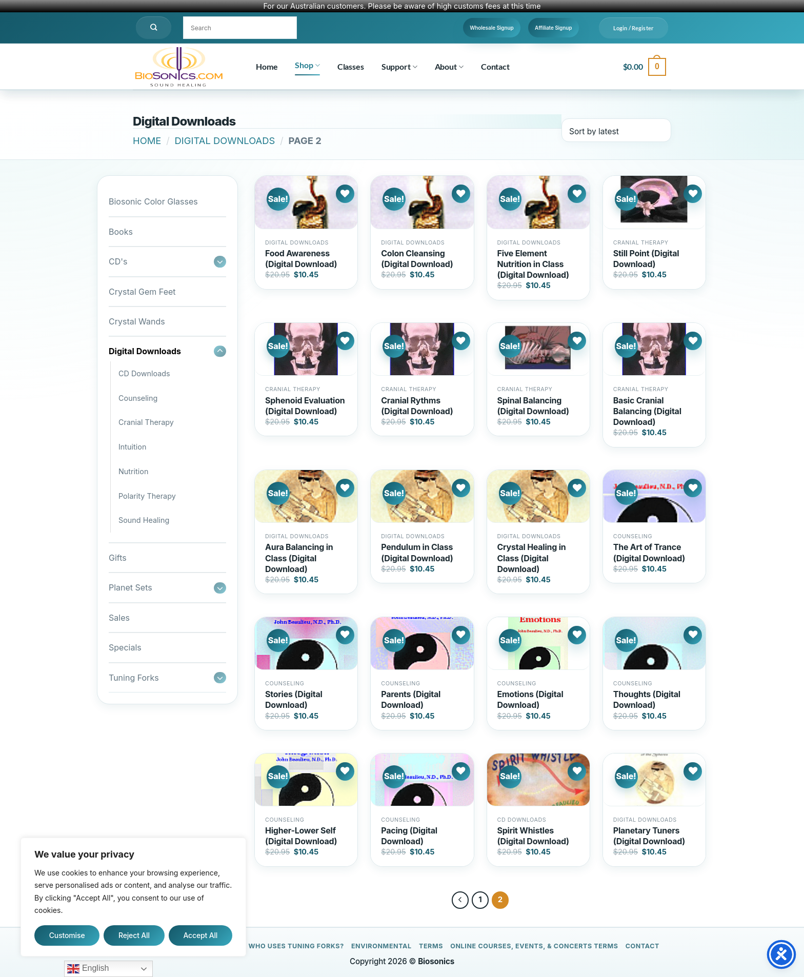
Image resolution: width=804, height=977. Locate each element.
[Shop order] (616, 130)
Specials (125, 647)
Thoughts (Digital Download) (646, 699)
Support (399, 67)
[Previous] (460, 900)
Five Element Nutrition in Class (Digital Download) (533, 264)
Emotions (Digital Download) (530, 699)
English (88, 969)
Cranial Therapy (146, 422)
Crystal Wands (137, 321)
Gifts (118, 558)
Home (266, 66)
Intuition (132, 446)
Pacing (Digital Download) (409, 835)
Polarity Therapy (147, 496)
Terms (431, 946)
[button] (633, 27)
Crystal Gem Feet (142, 292)
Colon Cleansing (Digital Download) (417, 258)
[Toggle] (220, 261)
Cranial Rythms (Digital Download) (417, 405)
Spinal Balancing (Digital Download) (533, 405)
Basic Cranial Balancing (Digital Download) (647, 411)
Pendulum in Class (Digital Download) (417, 552)
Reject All (134, 935)
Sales (119, 618)
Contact (495, 66)
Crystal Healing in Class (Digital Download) (531, 558)
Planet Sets (130, 587)
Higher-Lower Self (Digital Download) (301, 835)
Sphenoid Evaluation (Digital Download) (305, 405)
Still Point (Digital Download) (646, 258)
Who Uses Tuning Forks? (296, 946)
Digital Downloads (225, 140)
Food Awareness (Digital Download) (301, 258)
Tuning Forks (134, 678)
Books (121, 232)
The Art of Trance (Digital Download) (649, 552)
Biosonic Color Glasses (153, 201)
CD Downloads (144, 373)
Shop (307, 65)
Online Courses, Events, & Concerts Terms (534, 946)
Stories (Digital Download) (294, 699)
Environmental (381, 946)
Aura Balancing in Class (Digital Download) (299, 558)
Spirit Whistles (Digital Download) (533, 835)
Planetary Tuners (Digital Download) (649, 835)
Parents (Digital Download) (410, 699)
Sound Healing (143, 520)
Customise (67, 935)
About (449, 67)
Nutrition (133, 471)
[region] (133, 897)
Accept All (200, 935)
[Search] (153, 27)
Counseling (137, 398)
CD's (118, 261)
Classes (350, 66)
